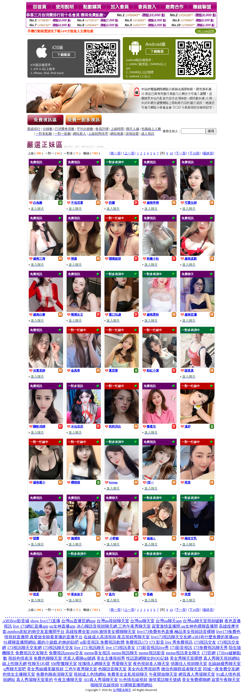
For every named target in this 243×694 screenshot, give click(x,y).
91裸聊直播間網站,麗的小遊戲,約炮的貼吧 (41, 642)
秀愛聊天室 (122, 663)
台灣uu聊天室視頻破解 (203, 621)
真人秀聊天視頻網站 (221, 658)
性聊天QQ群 (39, 663)
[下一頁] (181, 153)
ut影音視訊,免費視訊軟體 (102, 642)
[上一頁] (129, 153)
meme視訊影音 (152, 653)
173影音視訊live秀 (152, 647)
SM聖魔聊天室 (64, 663)
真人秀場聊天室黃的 (34, 679)
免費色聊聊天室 (48, 658)
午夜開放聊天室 (163, 674)
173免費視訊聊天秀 (210, 647)
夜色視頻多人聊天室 (151, 663)
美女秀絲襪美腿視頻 (45, 669)
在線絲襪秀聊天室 (224, 663)
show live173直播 (45, 621)
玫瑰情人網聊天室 (94, 663)
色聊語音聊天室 (112, 669)
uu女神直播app (62, 626)
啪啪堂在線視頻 (104, 685)
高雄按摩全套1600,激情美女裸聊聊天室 (101, 631)
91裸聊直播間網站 (136, 685)
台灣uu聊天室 (142, 621)
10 (171, 153)
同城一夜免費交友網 (221, 669)
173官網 (208, 653)
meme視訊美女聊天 (183, 653)
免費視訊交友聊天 (31, 653)
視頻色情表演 (20, 658)
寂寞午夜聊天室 (225, 679)
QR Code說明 (205, 31)
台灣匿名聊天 (122, 690)
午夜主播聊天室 (68, 679)
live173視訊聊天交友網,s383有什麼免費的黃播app (194, 637)
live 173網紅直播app (30, 626)
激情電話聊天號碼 (164, 679)
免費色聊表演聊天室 (54, 674)
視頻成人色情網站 (90, 674)
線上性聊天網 (14, 663)
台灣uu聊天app (169, 621)
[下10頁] (194, 153)
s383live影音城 (16, 621)
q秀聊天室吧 (15, 669)
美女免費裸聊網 (196, 679)
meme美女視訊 (97, 653)
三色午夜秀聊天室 (81, 669)
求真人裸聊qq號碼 (79, 658)
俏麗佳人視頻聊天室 (189, 663)
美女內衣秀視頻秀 (144, 669)
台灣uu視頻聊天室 (113, 621)
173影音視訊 (181, 647)
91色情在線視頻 (133, 679)
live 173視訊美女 (120, 647)
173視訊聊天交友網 (24, 647)
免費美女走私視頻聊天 (127, 674)
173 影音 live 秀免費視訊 (171, 642)
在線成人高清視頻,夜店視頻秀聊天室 (117, 637)
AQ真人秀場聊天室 (100, 679)
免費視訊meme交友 (66, 653)
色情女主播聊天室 (19, 674)
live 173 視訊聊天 (89, 647)
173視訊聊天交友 (58, 647)
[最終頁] (208, 153)
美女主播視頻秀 (111, 658)
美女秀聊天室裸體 (186, 658)
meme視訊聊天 (124, 653)
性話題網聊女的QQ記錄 (147, 658)
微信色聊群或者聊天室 (181, 669)
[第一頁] (116, 153)
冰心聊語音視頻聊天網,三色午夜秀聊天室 (114, 626)
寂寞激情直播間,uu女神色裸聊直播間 (185, 626)
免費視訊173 (137, 642)
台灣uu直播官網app (78, 621)
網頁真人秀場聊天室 (196, 674)
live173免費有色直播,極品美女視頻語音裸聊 (176, 631)
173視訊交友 (205, 642)
